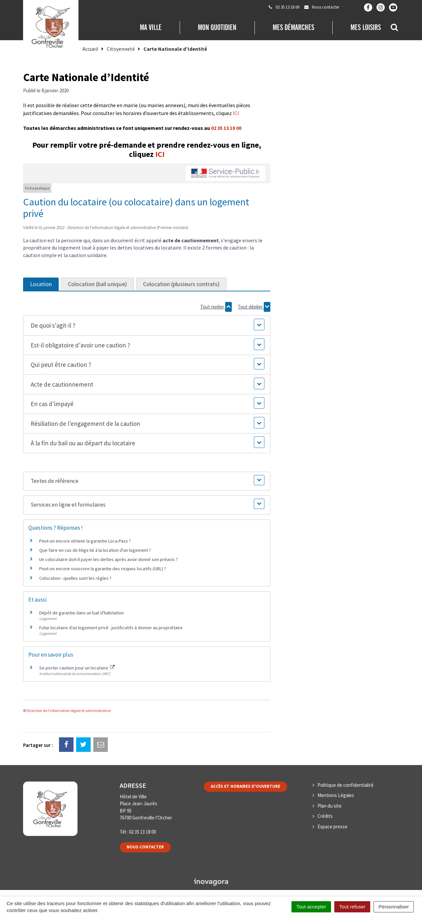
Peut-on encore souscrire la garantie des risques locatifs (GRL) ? (102, 569)
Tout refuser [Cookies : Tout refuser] (352, 906)
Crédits (325, 816)
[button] (146, 325)
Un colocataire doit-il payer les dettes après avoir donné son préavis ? (108, 559)
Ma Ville (151, 27)
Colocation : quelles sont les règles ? (75, 578)
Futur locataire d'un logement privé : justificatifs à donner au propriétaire (111, 628)
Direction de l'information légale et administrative (69, 710)
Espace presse (332, 826)
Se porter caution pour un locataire (77, 668)
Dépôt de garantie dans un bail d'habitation (81, 613)
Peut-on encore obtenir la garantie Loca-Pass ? (85, 541)
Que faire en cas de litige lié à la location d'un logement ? (95, 550)
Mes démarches (293, 27)
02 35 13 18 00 (226, 128)
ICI (236, 113)
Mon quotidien (217, 27)
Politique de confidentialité (345, 785)
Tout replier (216, 307)
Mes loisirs (365, 27)
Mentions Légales (335, 795)
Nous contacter (145, 847)
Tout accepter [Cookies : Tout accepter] (311, 906)
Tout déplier (254, 307)
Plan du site (329, 806)
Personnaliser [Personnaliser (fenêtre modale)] (393, 906)
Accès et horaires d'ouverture (245, 786)
